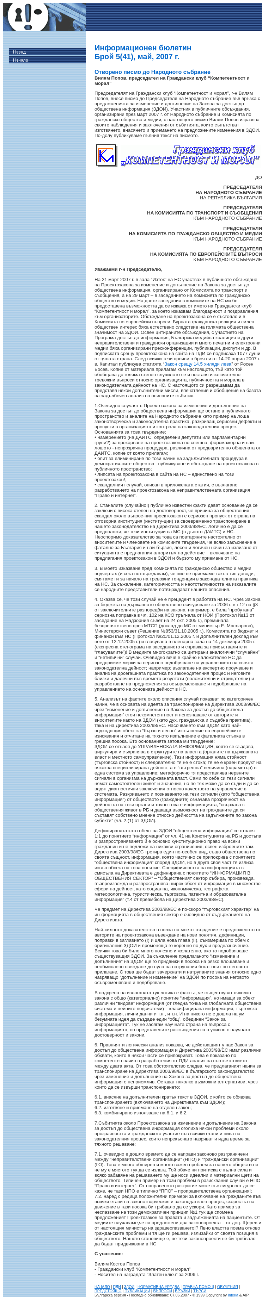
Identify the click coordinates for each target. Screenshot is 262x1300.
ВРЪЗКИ (182, 1291)
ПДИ (117, 1287)
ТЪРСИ (199, 1291)
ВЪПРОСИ (162, 1291)
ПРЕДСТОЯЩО (108, 1291)
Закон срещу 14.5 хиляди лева (197, 364)
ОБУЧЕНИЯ (227, 1287)
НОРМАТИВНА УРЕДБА (158, 1287)
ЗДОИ (129, 1287)
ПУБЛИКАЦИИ (137, 1291)
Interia (233, 1295)
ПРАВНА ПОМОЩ (198, 1287)
